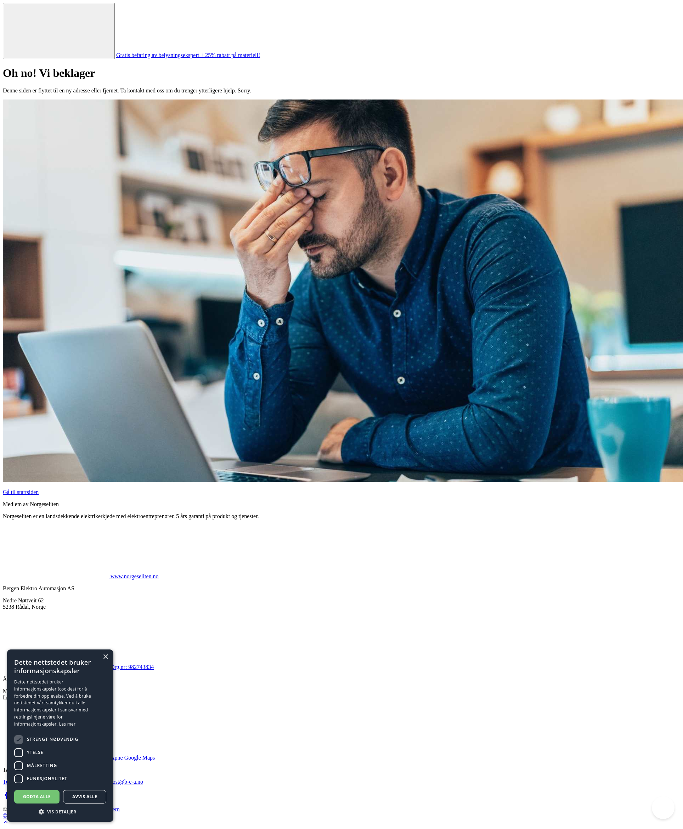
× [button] (105, 657)
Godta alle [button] (37, 797)
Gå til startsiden (21, 492)
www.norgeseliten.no (81, 576)
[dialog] (60, 735)
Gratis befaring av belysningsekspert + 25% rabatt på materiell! (188, 55)
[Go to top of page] (6, 823)
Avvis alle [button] (84, 797)
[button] (60, 811)
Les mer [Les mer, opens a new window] (67, 724)
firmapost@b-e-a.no (120, 782)
